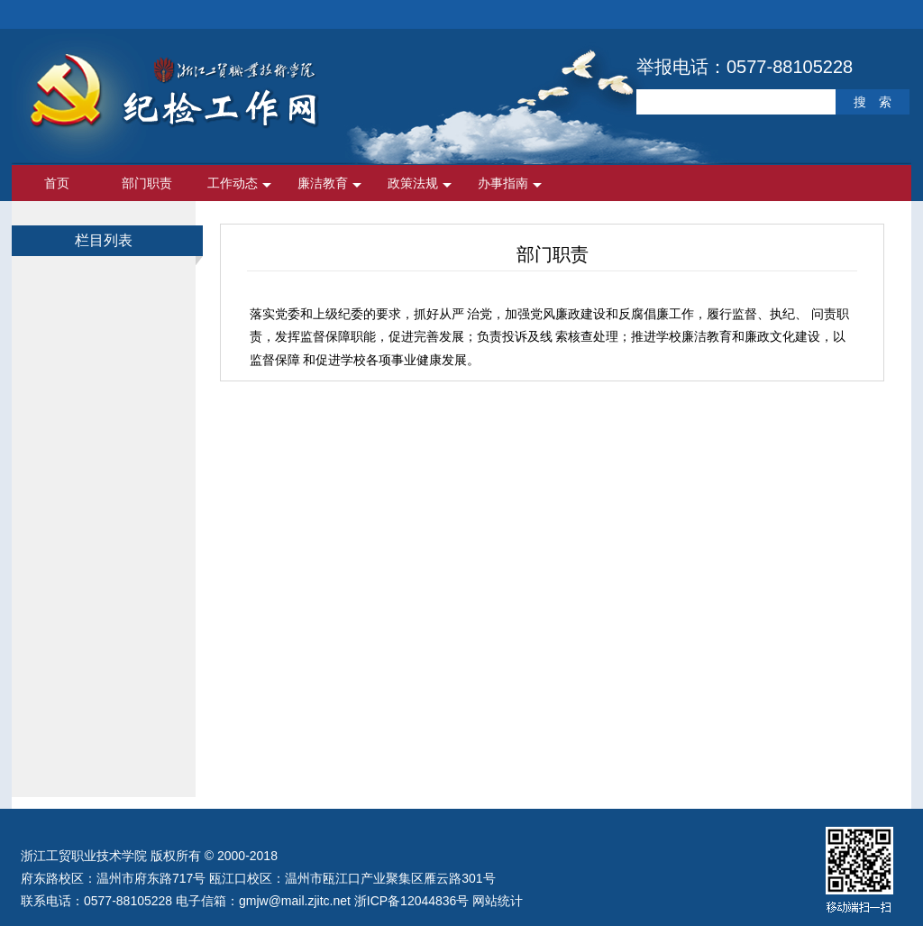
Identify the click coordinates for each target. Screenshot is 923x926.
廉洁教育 (322, 183)
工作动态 (232, 183)
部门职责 (147, 183)
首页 (56, 183)
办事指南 (503, 183)
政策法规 (413, 183)
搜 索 (872, 102)
